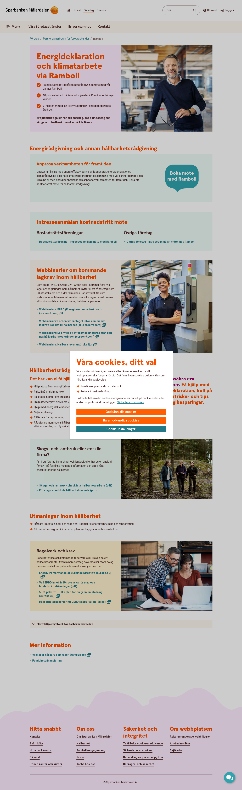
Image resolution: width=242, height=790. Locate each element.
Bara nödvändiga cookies (121, 420)
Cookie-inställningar (121, 429)
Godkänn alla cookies (121, 412)
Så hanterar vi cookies (130, 402)
